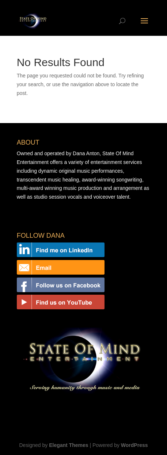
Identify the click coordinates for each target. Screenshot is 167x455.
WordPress (134, 445)
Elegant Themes (68, 445)
